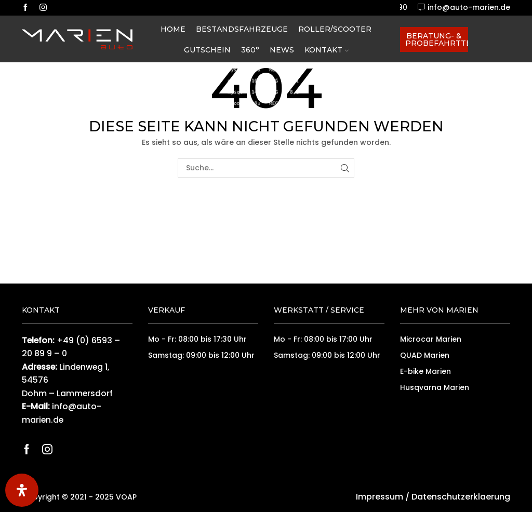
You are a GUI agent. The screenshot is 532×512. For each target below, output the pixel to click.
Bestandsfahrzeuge (242, 29)
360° (250, 50)
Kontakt (326, 50)
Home (173, 29)
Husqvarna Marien (434, 387)
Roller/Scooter (334, 29)
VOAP (126, 497)
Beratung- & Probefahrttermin (437, 39)
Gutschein (207, 50)
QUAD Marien (424, 355)
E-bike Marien (425, 371)
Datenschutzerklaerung (460, 497)
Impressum (379, 497)
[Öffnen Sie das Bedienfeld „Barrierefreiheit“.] (21, 490)
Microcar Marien (430, 339)
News (282, 50)
